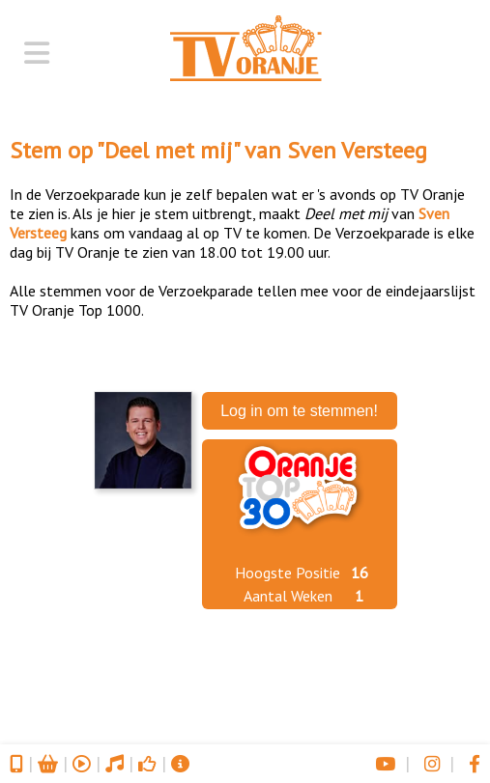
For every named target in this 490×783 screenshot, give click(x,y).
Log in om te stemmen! (299, 411)
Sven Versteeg (357, 150)
